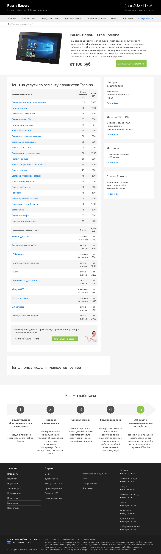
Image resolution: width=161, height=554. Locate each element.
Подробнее (113, 103)
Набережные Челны (130, 526)
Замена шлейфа (20, 215)
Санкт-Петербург (129, 478)
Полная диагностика (22, 125)
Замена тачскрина (21, 130)
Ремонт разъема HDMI (23, 113)
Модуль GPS (18, 289)
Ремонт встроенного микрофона (29, 164)
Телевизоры (13, 488)
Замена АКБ (18, 209)
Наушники (12, 483)
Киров (123, 502)
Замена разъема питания (25, 198)
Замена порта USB (21, 119)
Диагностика (28, 18)
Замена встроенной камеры (26, 175)
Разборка (17, 192)
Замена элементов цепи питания (29, 102)
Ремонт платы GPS (21, 147)
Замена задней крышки (24, 221)
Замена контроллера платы (26, 153)
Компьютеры (14, 493)
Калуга (123, 486)
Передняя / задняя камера (25, 280)
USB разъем (18, 254)
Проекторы (13, 507)
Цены (114, 18)
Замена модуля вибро (23, 181)
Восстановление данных (95, 473)
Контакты (128, 18)
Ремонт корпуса (20, 158)
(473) (139, 5)
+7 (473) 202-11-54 (26, 338)
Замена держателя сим (24, 141)
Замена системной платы (25, 204)
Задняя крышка (20, 298)
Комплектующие (97, 18)
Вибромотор (18, 306)
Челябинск (125, 510)
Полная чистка (19, 108)
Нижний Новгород (129, 494)
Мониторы (12, 503)
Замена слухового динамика (27, 136)
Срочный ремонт (73, 18)
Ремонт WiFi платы (21, 187)
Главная (12, 18)
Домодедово (127, 518)
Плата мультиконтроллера (25, 262)
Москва (124, 470)
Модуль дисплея (20, 236)
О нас (47, 473)
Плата (15, 271)
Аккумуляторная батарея (25, 315)
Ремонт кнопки (19, 170)
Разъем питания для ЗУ (24, 245)
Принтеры (12, 498)
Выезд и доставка (50, 18)
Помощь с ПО (51, 493)
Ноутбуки (12, 478)
